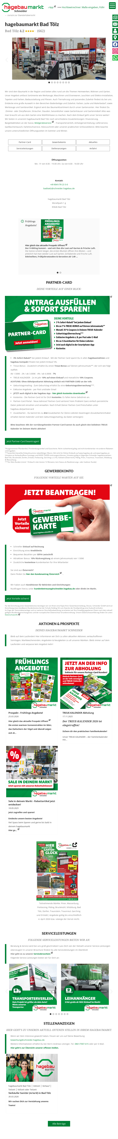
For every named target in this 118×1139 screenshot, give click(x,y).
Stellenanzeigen (58, 148)
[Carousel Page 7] (66, 82)
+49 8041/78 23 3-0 (59, 184)
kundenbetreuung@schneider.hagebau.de (54, 588)
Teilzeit (11, 1089)
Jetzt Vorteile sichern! (18, 598)
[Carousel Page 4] (57, 82)
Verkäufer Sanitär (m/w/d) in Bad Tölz (29, 1093)
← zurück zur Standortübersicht (20, 15)
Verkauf (46, 1086)
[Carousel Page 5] (60, 82)
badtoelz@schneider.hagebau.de (59, 188)
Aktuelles (93, 142)
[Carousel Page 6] (63, 82)
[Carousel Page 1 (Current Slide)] (49, 82)
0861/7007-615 (82, 1044)
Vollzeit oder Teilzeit (27, 1089)
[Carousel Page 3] (55, 82)
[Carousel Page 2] (52, 82)
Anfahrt (93, 148)
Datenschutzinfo (11, 615)
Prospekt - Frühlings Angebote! (25, 712)
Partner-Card (25, 142)
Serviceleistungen (24, 148)
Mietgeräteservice (42, 123)
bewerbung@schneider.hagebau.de (27, 1040)
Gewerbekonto (59, 142)
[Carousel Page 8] (69, 82)
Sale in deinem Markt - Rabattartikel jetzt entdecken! (31, 803)
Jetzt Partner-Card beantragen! (23, 441)
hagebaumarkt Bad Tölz (19, 1086)
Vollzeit (36, 1086)
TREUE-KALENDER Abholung (78, 712)
